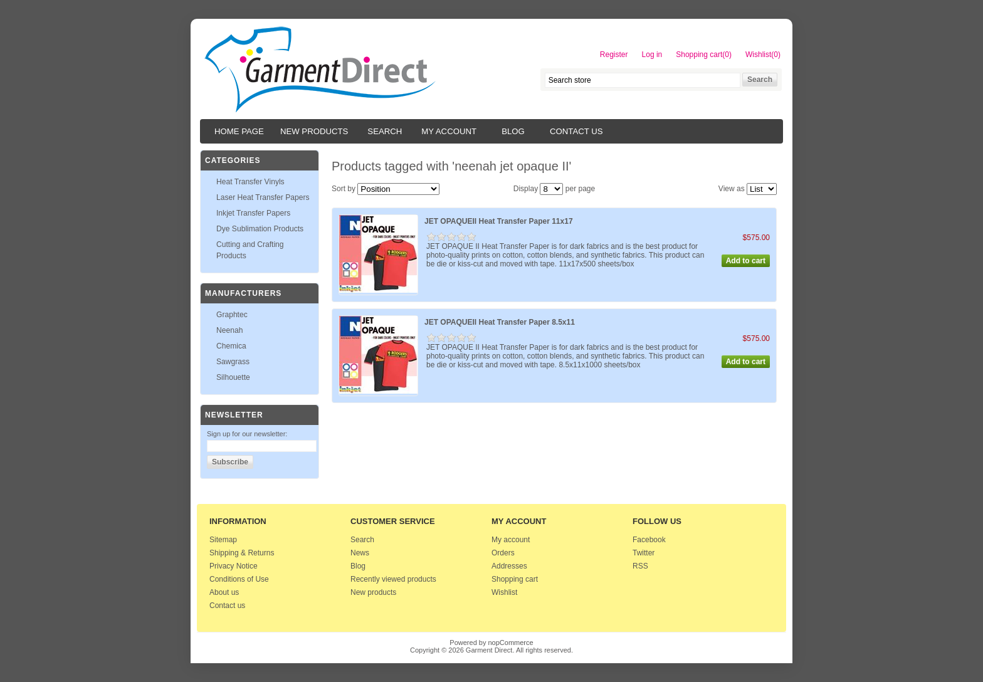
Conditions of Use (239, 579)
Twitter (643, 552)
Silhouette (233, 377)
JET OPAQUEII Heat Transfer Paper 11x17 (498, 221)
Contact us (576, 131)
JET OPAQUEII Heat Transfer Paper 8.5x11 (499, 322)
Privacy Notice (233, 566)
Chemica (231, 346)
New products (314, 131)
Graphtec (232, 314)
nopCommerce (511, 642)
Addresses (509, 566)
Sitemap (223, 539)
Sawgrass (233, 361)
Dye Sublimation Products (259, 228)
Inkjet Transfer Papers (253, 213)
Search (384, 131)
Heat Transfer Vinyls (250, 181)
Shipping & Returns (241, 552)
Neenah (229, 330)
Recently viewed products (393, 579)
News (359, 552)
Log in (652, 54)
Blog (513, 131)
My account (448, 131)
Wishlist (504, 592)
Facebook (649, 539)
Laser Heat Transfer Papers (263, 197)
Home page (239, 131)
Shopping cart (515, 579)
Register (614, 54)
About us (224, 592)
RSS (640, 566)
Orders (503, 552)
